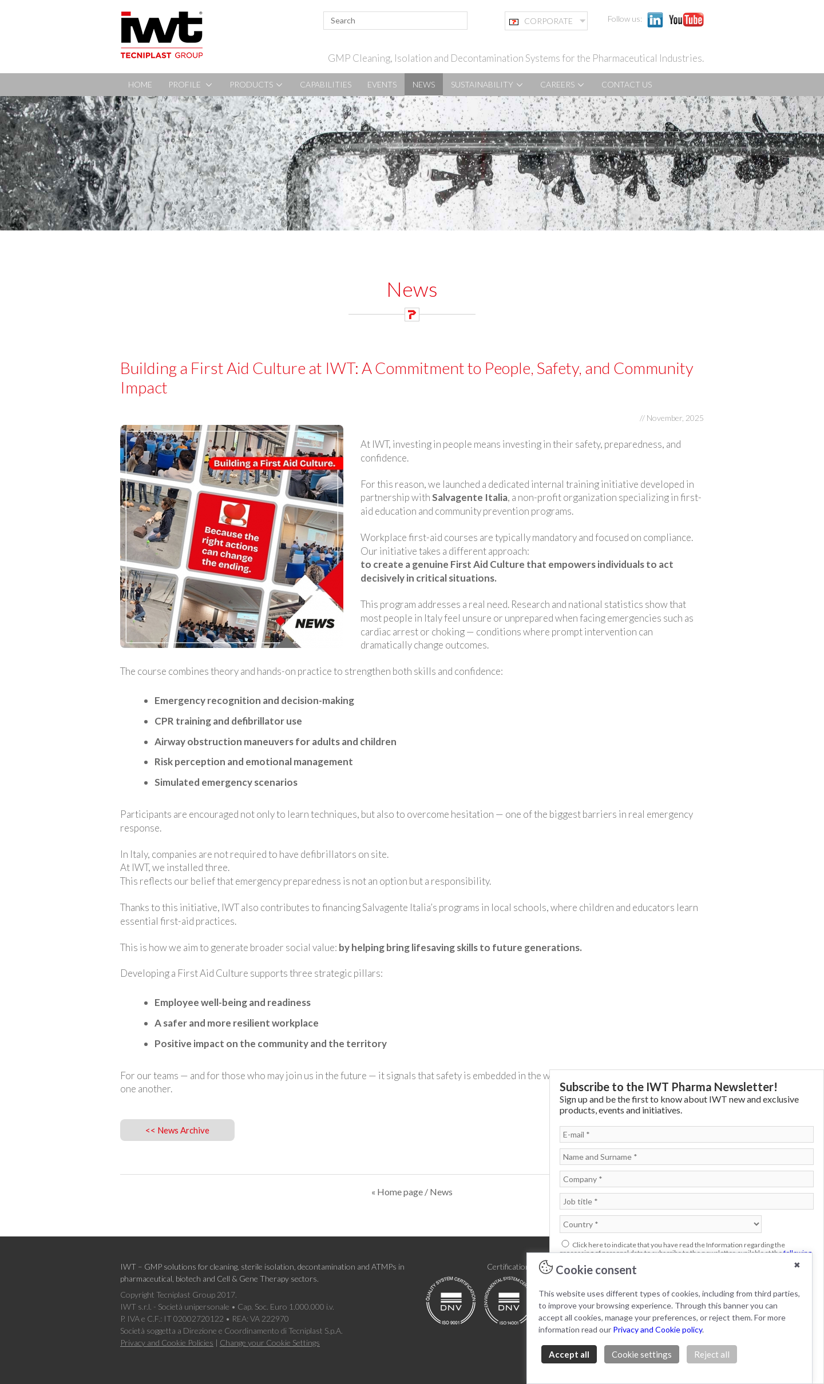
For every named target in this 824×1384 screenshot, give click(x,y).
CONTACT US (626, 84)
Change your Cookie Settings (270, 1342)
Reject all (712, 1354)
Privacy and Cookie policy (657, 1329)
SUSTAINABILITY (487, 84)
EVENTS (382, 84)
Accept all (569, 1354)
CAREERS (562, 84)
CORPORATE (541, 21)
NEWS (424, 84)
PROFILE (190, 84)
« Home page (397, 1191)
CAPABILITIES (325, 84)
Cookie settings (642, 1354)
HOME (140, 84)
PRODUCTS (256, 84)
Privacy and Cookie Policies (166, 1342)
